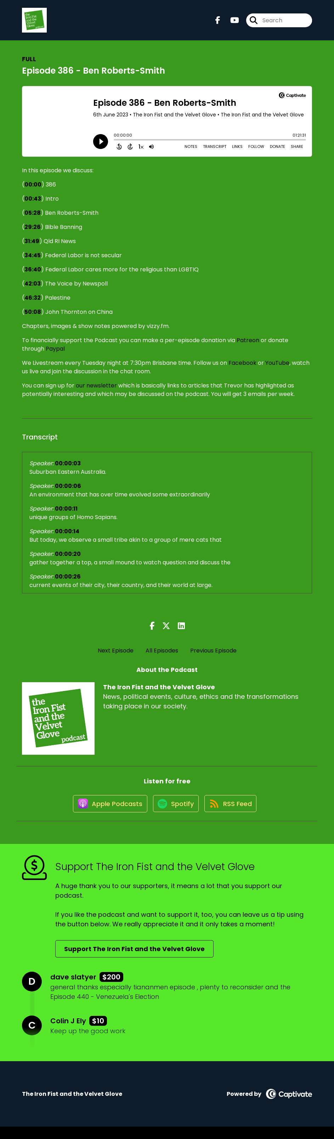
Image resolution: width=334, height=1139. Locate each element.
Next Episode (116, 656)
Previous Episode (213, 656)
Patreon (248, 346)
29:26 (32, 233)
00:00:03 (68, 469)
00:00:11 (66, 514)
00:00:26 (68, 582)
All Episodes (162, 656)
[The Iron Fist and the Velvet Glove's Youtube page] (230, 23)
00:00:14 (67, 537)
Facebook (242, 368)
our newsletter (96, 391)
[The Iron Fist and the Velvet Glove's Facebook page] (217, 23)
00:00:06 (68, 492)
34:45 (32, 261)
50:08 (32, 317)
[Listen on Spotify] (174, 815)
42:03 (32, 289)
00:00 (32, 190)
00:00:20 (68, 560)
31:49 (31, 247)
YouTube (277, 368)
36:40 (32, 275)
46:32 (32, 303)
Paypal (55, 354)
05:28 (32, 218)
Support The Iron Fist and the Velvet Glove (134, 961)
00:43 (32, 204)
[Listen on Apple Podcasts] (105, 815)
